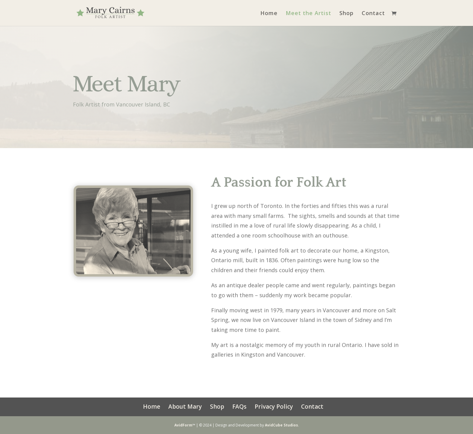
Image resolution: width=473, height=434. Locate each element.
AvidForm (183, 425)
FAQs (239, 406)
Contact (373, 14)
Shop (346, 14)
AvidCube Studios (281, 425)
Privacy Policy (274, 406)
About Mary (185, 406)
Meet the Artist (308, 14)
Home (269, 14)
